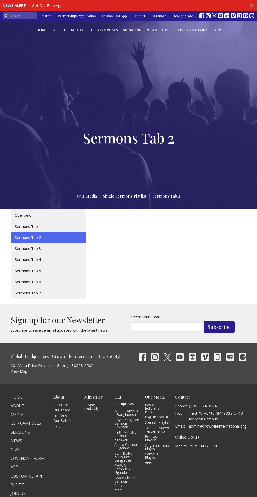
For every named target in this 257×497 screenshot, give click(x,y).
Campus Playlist (151, 456)
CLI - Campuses (103, 29)
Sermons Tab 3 (28, 248)
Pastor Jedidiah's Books (152, 408)
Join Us (18, 493)
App (217, 29)
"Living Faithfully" (92, 406)
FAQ (56, 425)
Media (77, 29)
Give (166, 29)
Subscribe (219, 326)
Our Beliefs (62, 420)
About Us (61, 404)
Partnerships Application (77, 16)
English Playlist (156, 417)
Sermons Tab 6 (28, 281)
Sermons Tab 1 (28, 226)
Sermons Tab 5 (28, 270)
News (151, 29)
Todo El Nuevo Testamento (157, 429)
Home (42, 29)
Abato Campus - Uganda (126, 446)
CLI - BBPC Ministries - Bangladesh (124, 457)
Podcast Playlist (151, 438)
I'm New (60, 415)
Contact (139, 16)
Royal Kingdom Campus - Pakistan (126, 423)
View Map (19, 371)
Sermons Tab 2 (28, 237)
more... (120, 490)
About (59, 29)
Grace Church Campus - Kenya (125, 481)
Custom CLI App (114, 16)
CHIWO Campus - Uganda (122, 469)
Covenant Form (192, 29)
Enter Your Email (145, 316)
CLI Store (158, 16)
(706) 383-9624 (184, 16)
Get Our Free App (47, 5)
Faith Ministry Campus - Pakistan (125, 436)
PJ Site (17, 485)
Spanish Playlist (157, 422)
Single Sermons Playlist (124, 196)
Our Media (87, 196)
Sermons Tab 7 (28, 292)
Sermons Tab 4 (28, 259)
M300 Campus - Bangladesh (126, 413)
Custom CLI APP (27, 476)
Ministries (93, 397)
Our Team (61, 410)
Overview (23, 215)
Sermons (132, 29)
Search (46, 16)
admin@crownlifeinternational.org (217, 426)
